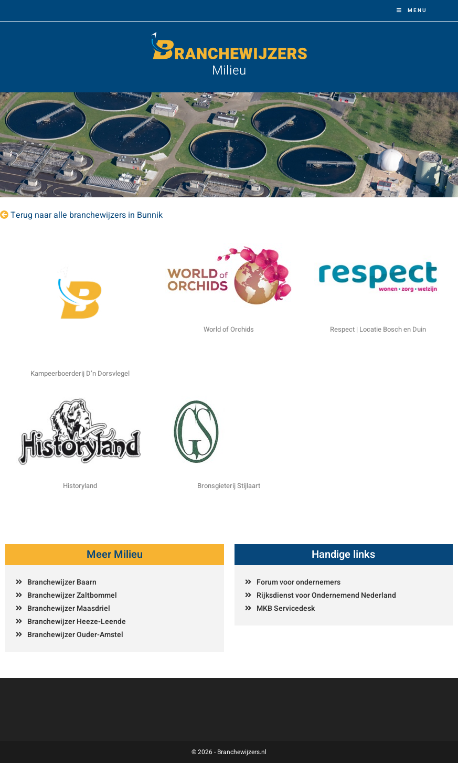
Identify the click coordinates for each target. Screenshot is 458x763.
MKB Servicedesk (286, 608)
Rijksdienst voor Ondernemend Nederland (326, 595)
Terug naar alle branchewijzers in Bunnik (86, 215)
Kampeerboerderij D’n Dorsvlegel (80, 373)
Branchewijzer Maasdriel (68, 608)
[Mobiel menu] (412, 10)
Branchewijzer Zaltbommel (72, 595)
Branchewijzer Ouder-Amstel (75, 634)
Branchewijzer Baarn (62, 582)
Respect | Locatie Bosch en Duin (378, 329)
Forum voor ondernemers (298, 582)
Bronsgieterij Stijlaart (228, 486)
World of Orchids (229, 329)
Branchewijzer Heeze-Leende (76, 621)
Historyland (80, 486)
